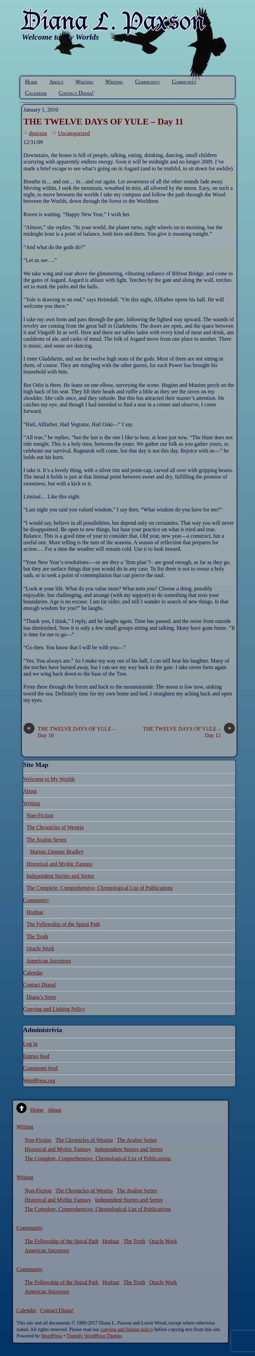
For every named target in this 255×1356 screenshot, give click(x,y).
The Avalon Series (47, 840)
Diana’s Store (41, 997)
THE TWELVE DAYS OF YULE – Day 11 (104, 122)
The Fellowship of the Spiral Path (63, 924)
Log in (30, 1044)
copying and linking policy (126, 1329)
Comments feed (40, 1068)
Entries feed (36, 1056)
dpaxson (38, 133)
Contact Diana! (76, 93)
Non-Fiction (40, 815)
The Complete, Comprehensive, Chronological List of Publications (100, 888)
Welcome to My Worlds (49, 779)
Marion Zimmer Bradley (57, 852)
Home (31, 81)
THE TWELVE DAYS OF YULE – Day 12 (189, 732)
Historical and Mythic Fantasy (60, 864)
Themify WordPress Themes (94, 1336)
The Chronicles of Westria (55, 827)
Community (147, 81)
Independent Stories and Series (60, 876)
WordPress (51, 1336)
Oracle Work (41, 948)
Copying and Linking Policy (54, 1009)
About (56, 81)
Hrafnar (35, 912)
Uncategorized (74, 133)
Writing (84, 81)
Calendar (36, 93)
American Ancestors (49, 961)
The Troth (37, 936)
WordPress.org (39, 1080)
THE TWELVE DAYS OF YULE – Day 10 (70, 732)
